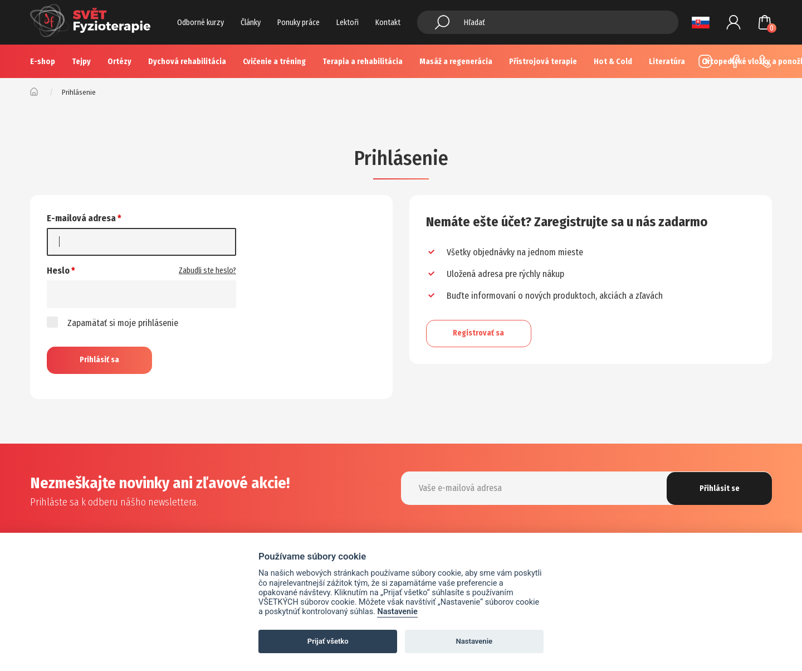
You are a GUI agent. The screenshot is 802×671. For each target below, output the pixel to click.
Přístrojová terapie (543, 61)
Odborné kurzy (200, 22)
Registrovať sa (479, 333)
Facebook (735, 61)
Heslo (58, 270)
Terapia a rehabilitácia (362, 61)
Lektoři (347, 22)
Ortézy (119, 61)
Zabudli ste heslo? (207, 270)
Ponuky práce (298, 22)
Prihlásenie (733, 22)
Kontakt (387, 22)
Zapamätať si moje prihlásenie (112, 322)
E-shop (42, 61)
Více (614, 61)
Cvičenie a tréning (274, 61)
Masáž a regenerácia (455, 61)
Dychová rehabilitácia (187, 61)
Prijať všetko (328, 641)
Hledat (442, 22)
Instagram (705, 61)
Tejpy (81, 61)
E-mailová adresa (81, 218)
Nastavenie (397, 611)
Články (251, 22)
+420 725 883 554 (765, 61)
